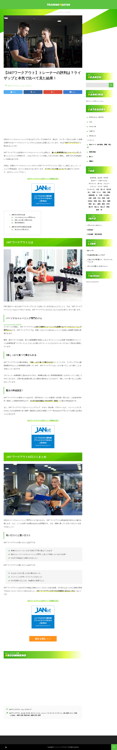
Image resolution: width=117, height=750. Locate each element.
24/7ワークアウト (14, 12)
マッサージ (90, 140)
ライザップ (24, 12)
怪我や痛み (92, 152)
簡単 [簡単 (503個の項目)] (89, 204)
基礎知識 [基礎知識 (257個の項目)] (91, 195)
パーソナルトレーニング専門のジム (23, 217)
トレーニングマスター (61, 747)
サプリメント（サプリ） (96, 117)
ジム (20, 12)
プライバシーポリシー (94, 225)
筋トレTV (90, 250)
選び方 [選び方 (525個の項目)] (90, 207)
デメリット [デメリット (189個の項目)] (92, 183)
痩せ (28, 715)
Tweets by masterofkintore (92, 282)
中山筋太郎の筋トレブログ (96, 255)
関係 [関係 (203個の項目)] (107, 207)
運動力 (91, 161)
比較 (21, 715)
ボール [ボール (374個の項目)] (100, 183)
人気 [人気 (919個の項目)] (97, 189)
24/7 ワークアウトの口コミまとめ (20, 226)
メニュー (43, 713)
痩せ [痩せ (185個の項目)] (104, 201)
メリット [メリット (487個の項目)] (93, 186)
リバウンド (58, 713)
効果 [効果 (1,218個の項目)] (93, 192)
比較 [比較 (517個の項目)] (108, 198)
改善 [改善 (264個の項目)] (94, 198)
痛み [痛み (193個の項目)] (99, 201)
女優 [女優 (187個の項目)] (100, 195)
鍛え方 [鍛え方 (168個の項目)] (103, 207)
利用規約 (90, 230)
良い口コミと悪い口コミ (20, 229)
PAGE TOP (114, 747)
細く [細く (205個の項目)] (94, 204)
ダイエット (92, 136)
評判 (35, 715)
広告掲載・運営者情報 (94, 234)
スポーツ (92, 131)
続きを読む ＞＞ (43, 639)
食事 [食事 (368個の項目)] (97, 210)
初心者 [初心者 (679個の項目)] (108, 189)
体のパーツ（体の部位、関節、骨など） (99, 146)
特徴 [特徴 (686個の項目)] (95, 201)
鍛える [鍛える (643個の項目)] (97, 207)
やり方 (28, 713)
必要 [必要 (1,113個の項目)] (89, 198)
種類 (32, 715)
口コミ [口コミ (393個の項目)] (99, 192)
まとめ (23, 713)
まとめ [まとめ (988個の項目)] (100, 178)
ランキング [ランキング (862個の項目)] (90, 189)
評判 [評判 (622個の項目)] (108, 204)
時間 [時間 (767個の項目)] (103, 198)
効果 (67, 713)
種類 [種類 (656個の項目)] (108, 201)
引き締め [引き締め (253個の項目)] (106, 195)
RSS (6, 747)
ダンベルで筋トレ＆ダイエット (97, 266)
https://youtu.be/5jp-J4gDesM (12, 324)
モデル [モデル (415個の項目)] (106, 186)
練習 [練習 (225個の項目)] (99, 204)
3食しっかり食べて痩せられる (21, 220)
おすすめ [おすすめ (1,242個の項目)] (93, 178)
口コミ (71, 713)
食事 (39, 715)
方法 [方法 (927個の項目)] (99, 198)
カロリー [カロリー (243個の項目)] (94, 180)
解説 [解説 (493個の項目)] (103, 204)
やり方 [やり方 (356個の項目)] (106, 178)
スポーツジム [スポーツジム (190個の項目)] (102, 180)
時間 (18, 715)
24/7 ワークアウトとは (17, 214)
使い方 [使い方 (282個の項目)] (103, 189)
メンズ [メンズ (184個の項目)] (100, 186)
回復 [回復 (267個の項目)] (104, 192)
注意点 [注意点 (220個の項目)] (90, 201)
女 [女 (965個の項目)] (96, 195)
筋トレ (91, 156)
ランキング (50, 713)
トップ (5, 12)
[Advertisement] (43, 116)
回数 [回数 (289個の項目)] (108, 192)
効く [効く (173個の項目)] (89, 192)
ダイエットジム (35, 713)
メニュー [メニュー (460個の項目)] (106, 183)
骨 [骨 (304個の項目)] (101, 210)
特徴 (25, 715)
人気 (63, 713)
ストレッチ (92, 126)
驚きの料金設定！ (18, 222)
